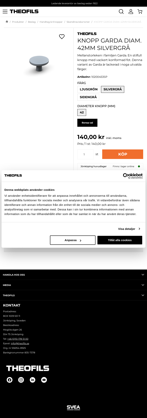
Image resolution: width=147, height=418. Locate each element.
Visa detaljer (126, 228)
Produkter (18, 21)
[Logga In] (131, 11)
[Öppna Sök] (121, 11)
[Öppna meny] (5, 11)
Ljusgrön (89, 89)
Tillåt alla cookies (120, 240)
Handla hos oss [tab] (73, 274)
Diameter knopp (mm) (96, 106)
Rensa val (87, 122)
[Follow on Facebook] (9, 380)
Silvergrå (113, 89)
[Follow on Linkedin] (32, 380)
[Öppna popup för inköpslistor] (62, 36)
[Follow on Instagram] (21, 380)
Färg (81, 83)
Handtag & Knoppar (51, 21)
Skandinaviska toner (78, 21)
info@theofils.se (20, 343)
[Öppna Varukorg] (142, 11)
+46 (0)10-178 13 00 (17, 338)
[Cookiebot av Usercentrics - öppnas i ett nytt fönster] (126, 176)
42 (82, 112)
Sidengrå (88, 97)
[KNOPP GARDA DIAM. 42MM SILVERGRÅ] (39, 60)
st (97, 154)
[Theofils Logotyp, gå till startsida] (24, 12)
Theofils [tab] (73, 295)
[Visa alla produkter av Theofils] (110, 33)
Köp (122, 154)
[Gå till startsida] (7, 22)
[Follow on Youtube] (44, 380)
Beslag (32, 21)
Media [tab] (73, 284)
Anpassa (73, 240)
